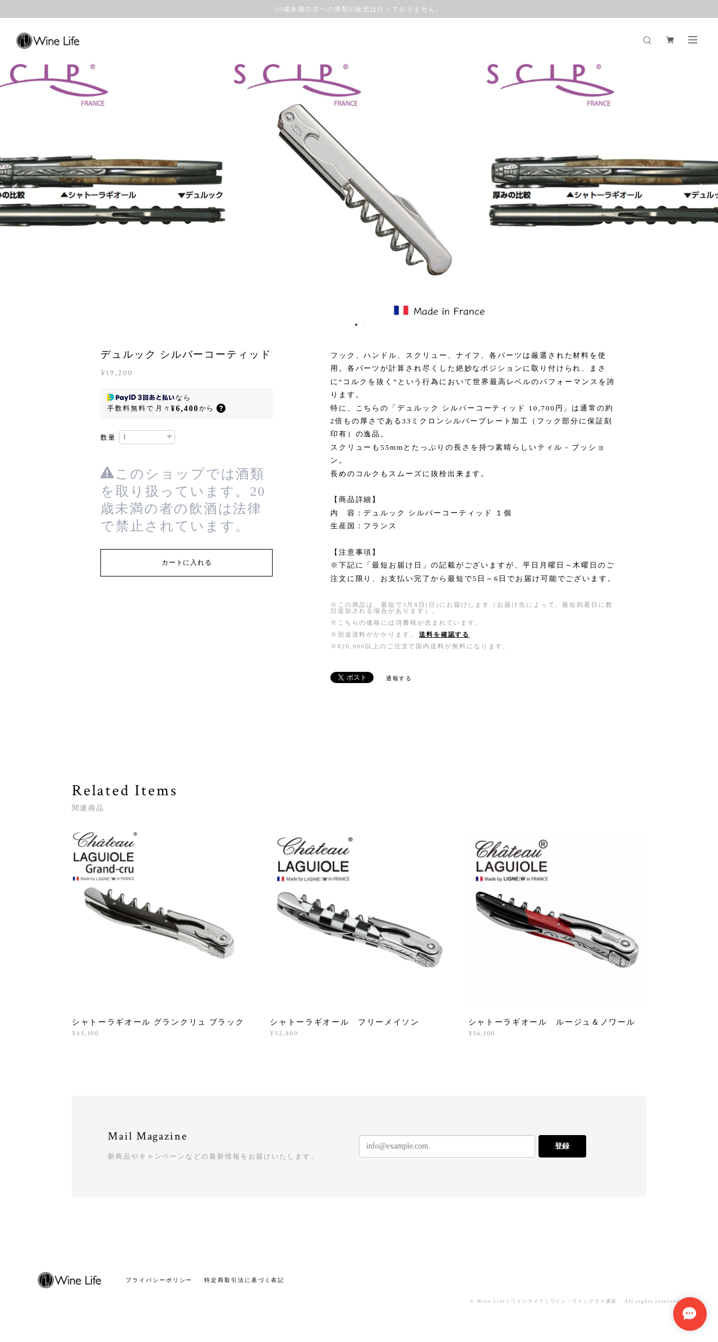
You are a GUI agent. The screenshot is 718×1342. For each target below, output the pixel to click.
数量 (108, 437)
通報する (399, 678)
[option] (359, 189)
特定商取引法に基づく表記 (244, 1280)
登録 (562, 1146)
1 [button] (356, 325)
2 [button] (363, 325)
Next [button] (701, 189)
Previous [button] (16, 189)
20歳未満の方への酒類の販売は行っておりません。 (359, 9)
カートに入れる (186, 562)
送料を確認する (444, 634)
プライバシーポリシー (159, 1280)
